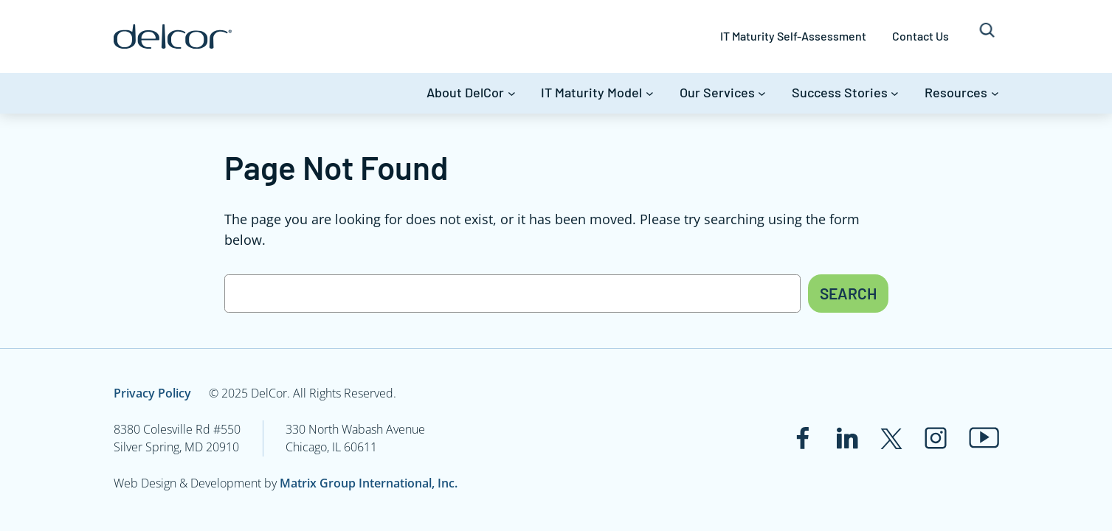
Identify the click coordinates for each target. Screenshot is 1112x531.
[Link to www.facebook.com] (803, 438)
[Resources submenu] (995, 93)
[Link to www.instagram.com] (936, 438)
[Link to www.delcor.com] (173, 36)
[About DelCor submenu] (512, 93)
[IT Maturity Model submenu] (650, 93)
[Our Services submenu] (762, 93)
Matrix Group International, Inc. (368, 483)
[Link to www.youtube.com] (984, 437)
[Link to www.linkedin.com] (847, 438)
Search (848, 293)
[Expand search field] (987, 36)
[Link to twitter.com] (891, 438)
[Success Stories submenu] (895, 93)
